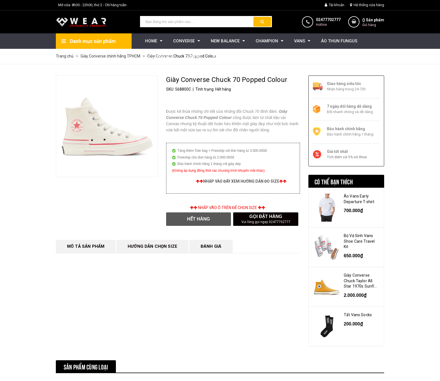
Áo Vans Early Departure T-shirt (359, 199)
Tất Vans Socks (358, 315)
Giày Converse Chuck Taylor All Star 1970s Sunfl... (360, 280)
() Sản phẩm (373, 22)
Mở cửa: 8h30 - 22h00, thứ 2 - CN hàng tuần (92, 5)
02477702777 (328, 19)
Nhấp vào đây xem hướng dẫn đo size (241, 181)
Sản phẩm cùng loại (86, 366)
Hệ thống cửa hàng (367, 5)
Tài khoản (334, 5)
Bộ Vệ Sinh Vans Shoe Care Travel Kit (359, 241)
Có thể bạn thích (334, 181)
